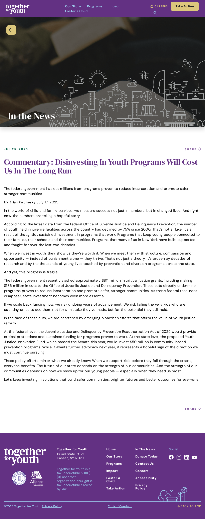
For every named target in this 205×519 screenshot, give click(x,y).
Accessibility (146, 478)
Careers (142, 471)
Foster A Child (113, 479)
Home (111, 449)
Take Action (115, 488)
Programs (95, 6)
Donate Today (146, 456)
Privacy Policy (141, 486)
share (193, 149)
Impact (114, 6)
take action (185, 6)
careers (159, 6)
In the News (145, 449)
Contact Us (144, 464)
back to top (189, 506)
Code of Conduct (120, 506)
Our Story (73, 6)
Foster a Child (76, 11)
